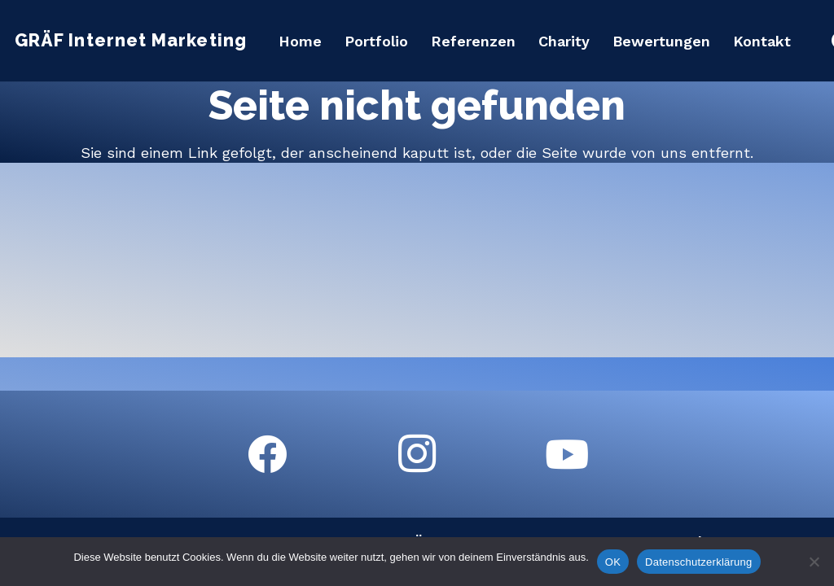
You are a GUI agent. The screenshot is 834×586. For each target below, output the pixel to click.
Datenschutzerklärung (698, 562)
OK (613, 562)
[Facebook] (267, 454)
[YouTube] (567, 454)
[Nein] (813, 561)
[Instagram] (417, 454)
